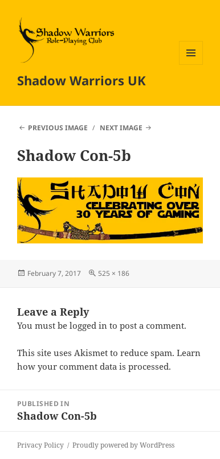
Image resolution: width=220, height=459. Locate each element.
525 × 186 (113, 273)
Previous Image (58, 128)
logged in (88, 325)
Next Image (121, 128)
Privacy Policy (40, 445)
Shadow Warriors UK (81, 80)
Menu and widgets (191, 64)
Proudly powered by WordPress (123, 445)
